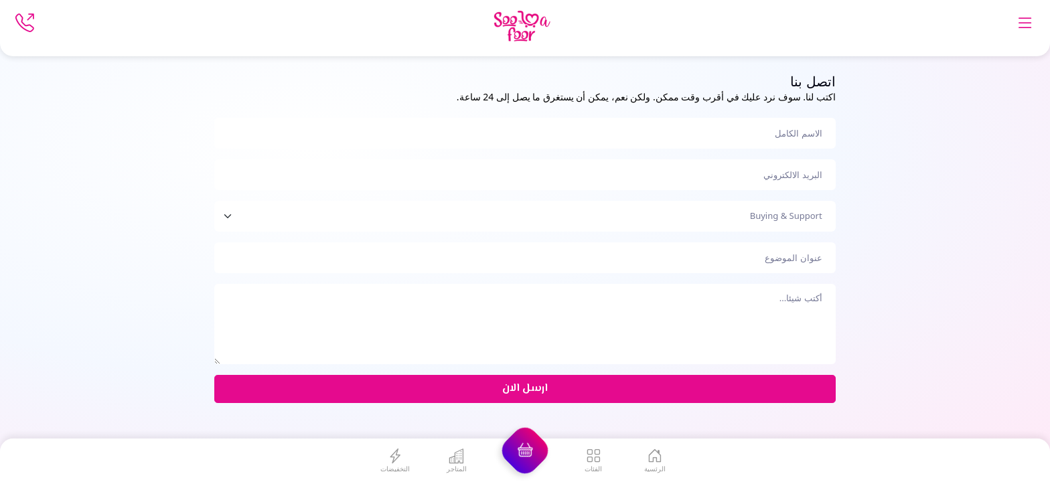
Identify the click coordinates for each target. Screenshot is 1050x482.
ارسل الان (525, 388)
